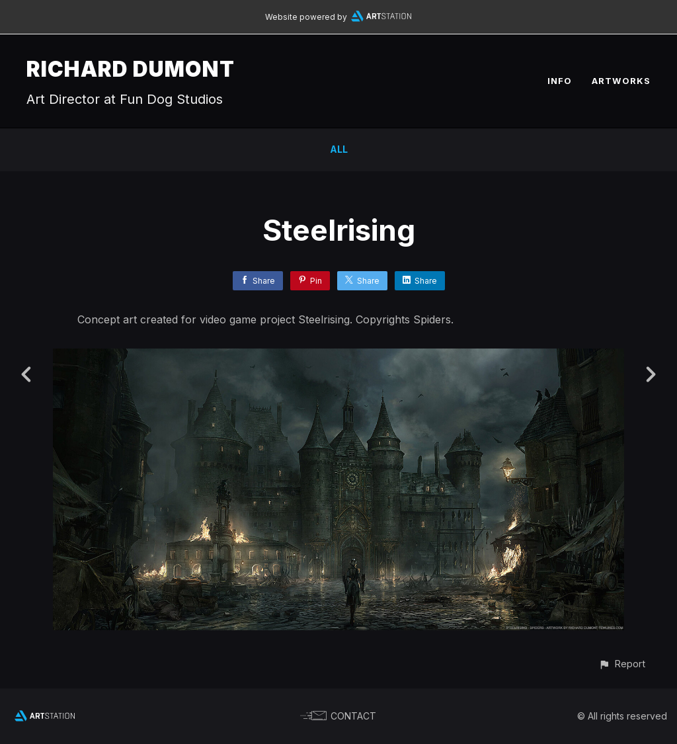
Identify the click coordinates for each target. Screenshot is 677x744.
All (339, 149)
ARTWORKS (621, 80)
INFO (559, 80)
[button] (622, 663)
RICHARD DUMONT (130, 69)
